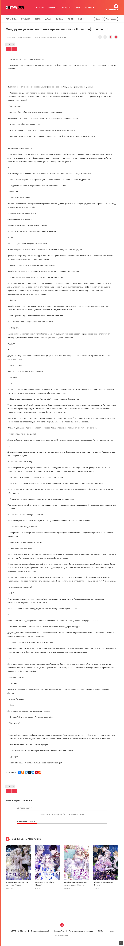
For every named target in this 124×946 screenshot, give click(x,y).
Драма (48, 19)
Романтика (11, 19)
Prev (11, 50)
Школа (59, 19)
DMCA (100, 934)
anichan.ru (89, 7)
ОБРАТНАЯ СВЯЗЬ (18, 934)
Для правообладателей (40, 934)
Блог (78, 7)
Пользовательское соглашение (81, 934)
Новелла (40, 7)
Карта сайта (59, 934)
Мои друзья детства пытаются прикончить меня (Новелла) (37, 38)
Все (14, 38)
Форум (111, 934)
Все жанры (66, 7)
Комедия (25, 19)
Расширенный (112, 10)
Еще (80, 19)
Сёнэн (71, 19)
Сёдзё (38, 19)
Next (20, 50)
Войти (98, 19)
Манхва (51, 7)
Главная (8, 38)
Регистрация (111, 19)
